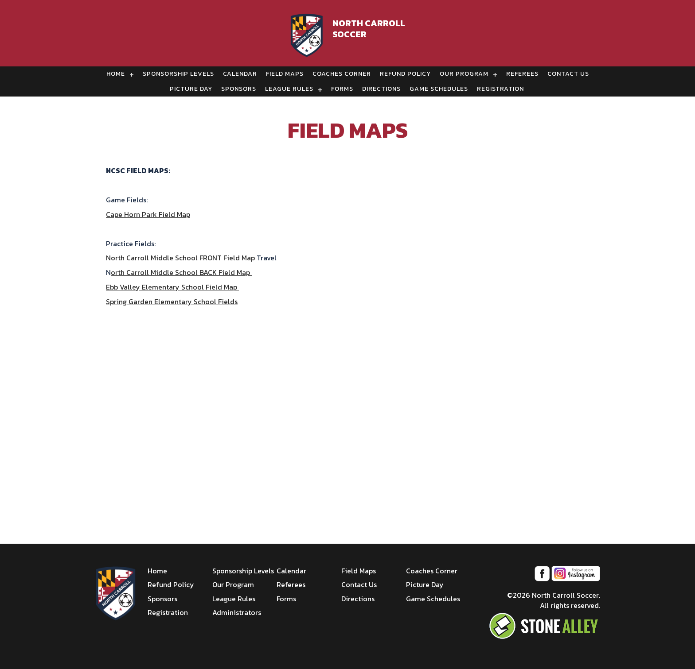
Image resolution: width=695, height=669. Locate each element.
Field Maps (285, 73)
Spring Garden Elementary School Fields (172, 301)
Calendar (240, 73)
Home (115, 73)
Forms (342, 88)
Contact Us (568, 73)
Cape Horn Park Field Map (148, 214)
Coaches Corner (341, 73)
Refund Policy (405, 73)
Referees (522, 73)
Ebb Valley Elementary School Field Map (172, 287)
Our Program (464, 73)
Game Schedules (439, 88)
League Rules (289, 88)
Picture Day (191, 88)
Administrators (236, 612)
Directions (381, 88)
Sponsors (238, 88)
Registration (500, 88)
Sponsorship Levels (178, 73)
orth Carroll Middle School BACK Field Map (181, 272)
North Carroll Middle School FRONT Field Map (181, 257)
